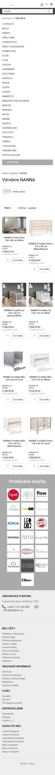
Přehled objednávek (12, 640)
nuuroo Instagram (10, 751)
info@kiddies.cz (13, 610)
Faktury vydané (9, 644)
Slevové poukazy (10, 650)
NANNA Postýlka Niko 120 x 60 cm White (41, 378)
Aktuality (6, 717)
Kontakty (6, 696)
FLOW (5, 60)
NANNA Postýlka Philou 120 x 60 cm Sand (41, 442)
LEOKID (6, 87)
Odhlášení (7, 661)
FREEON (6, 64)
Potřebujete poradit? (12, 703)
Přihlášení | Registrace (13, 633)
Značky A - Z (8, 720)
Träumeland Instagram (13, 738)
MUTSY (5, 114)
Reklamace (7, 682)
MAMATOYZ (8, 96)
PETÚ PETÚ (8, 132)
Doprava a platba (10, 685)
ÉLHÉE (5, 55)
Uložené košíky (9, 647)
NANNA (6, 119)
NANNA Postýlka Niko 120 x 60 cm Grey (14, 378)
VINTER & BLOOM (11, 155)
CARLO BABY (8, 37)
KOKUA (5, 82)
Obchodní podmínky (12, 675)
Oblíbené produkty (11, 657)
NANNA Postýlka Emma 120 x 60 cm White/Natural (41, 246)
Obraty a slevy (9, 654)
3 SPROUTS (8, 24)
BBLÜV (5, 28)
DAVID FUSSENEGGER (13, 46)
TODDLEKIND (9, 146)
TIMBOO (6, 141)
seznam (32, 208)
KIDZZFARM (8, 73)
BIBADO (6, 33)
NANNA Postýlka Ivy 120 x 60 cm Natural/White (14, 313)
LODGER (6, 91)
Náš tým (6, 699)
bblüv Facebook (10, 748)
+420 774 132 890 (18, 607)
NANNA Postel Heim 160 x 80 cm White (14, 239)
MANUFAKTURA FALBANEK (15, 101)
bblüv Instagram (10, 745)
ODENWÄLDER (9, 128)
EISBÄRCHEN (9, 51)
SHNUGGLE (7, 137)
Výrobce (13, 173)
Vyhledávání (8, 713)
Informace (7, 671)
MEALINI (6, 105)
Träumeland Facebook (13, 741)
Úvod (4, 173)
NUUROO (6, 123)
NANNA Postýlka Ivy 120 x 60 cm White (41, 311)
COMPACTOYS (9, 42)
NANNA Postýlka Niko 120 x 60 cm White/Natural (14, 443)
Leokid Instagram (10, 731)
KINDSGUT (7, 78)
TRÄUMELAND (9, 150)
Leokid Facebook (10, 734)
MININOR (7, 110)
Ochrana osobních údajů (13, 678)
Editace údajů (8, 637)
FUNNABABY (8, 69)
